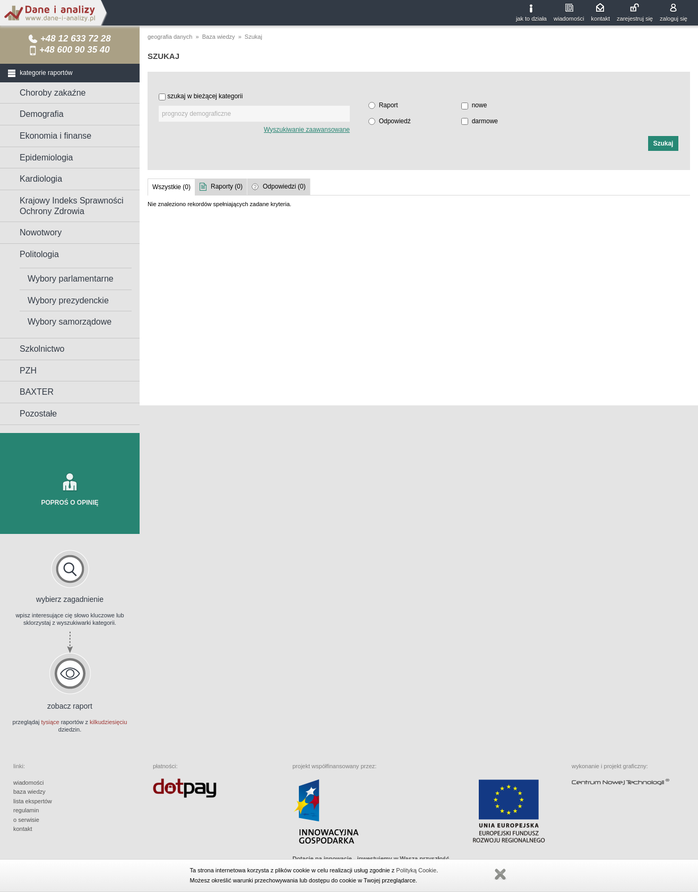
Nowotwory (41, 232)
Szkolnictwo (42, 348)
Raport (388, 105)
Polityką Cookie (416, 870)
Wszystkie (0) (171, 187)
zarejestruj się (635, 18)
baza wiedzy (29, 791)
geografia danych (170, 36)
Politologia (39, 254)
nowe (479, 105)
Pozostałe (38, 413)
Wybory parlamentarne (71, 278)
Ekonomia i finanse (55, 135)
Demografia (42, 113)
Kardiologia (41, 178)
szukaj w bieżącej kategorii (205, 96)
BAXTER (37, 391)
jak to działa (531, 18)
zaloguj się (673, 18)
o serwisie (26, 820)
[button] (663, 143)
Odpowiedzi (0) (284, 186)
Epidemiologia (46, 157)
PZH (28, 370)
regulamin (26, 810)
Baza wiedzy (218, 36)
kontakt (600, 18)
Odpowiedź (395, 121)
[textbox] (254, 114)
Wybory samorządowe (69, 321)
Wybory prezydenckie (68, 300)
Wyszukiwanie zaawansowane (307, 129)
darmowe (485, 121)
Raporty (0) (227, 186)
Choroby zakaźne (53, 92)
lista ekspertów (32, 801)
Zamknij (500, 874)
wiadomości (569, 18)
